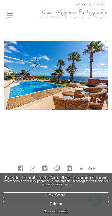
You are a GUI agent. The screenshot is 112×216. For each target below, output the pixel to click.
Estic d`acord (56, 195)
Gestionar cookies (56, 211)
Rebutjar (56, 204)
